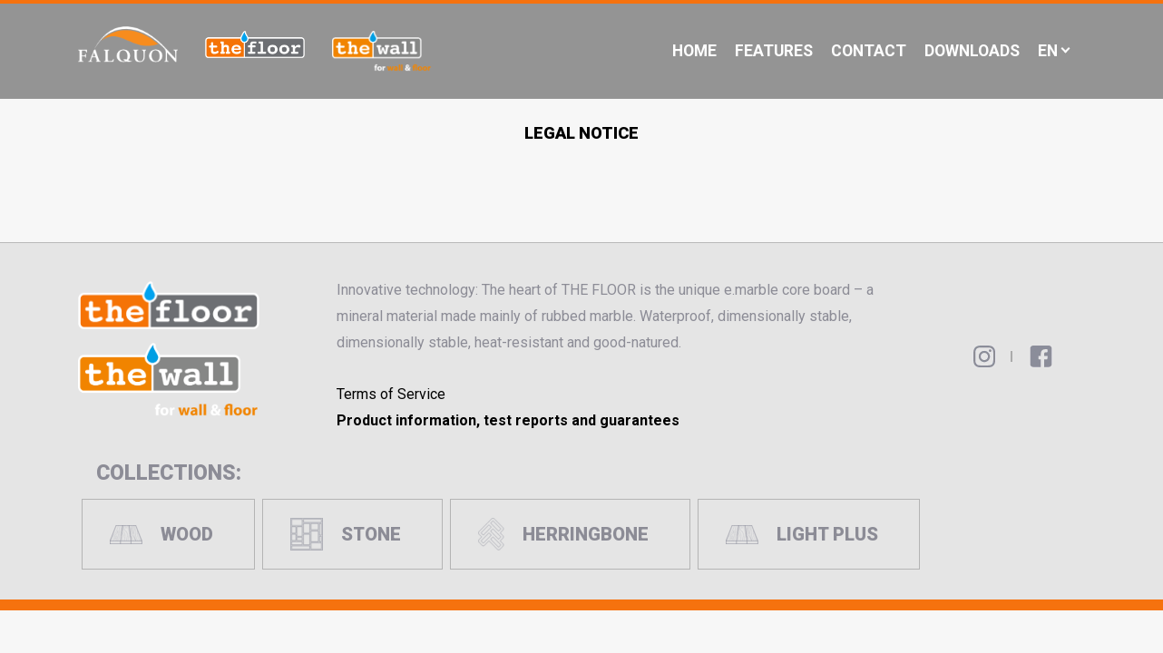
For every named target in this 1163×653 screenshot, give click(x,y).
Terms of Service (391, 394)
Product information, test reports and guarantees (508, 420)
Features (774, 51)
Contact (868, 51)
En (1048, 51)
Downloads (972, 51)
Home (694, 51)
